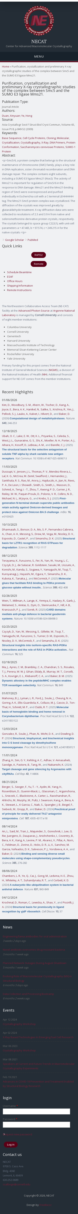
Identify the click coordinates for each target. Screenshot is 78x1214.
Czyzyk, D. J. (9, 565)
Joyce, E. (7, 409)
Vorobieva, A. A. (58, 849)
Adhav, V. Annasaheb (57, 760)
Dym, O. (35, 605)
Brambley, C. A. (34, 667)
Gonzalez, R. (9, 734)
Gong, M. (43, 876)
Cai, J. (33, 876)
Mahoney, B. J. (10, 698)
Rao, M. (25, 480)
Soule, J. (49, 698)
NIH (44, 374)
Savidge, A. (8, 764)
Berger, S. (8, 787)
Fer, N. (39, 560)
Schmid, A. (8, 489)
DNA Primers (57, 142)
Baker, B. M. (57, 676)
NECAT (39, 41)
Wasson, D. (63, 485)
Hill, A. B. (65, 605)
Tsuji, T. (66, 569)
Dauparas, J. (30, 836)
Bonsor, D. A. (28, 529)
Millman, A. (19, 600)
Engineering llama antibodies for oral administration (35, 936)
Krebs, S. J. (45, 498)
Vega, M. (52, 534)
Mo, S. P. (42, 529)
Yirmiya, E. (45, 600)
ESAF (10, 276)
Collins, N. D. (65, 494)
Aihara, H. (8, 445)
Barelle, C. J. (58, 445)
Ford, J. (39, 698)
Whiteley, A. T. (14, 880)
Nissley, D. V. (66, 534)
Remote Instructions (19, 290)
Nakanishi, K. (56, 764)
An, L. (5, 831)
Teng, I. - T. (22, 489)
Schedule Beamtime (19, 272)
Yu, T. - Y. (33, 787)
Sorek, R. (32, 609)
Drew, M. (40, 534)
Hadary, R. (59, 600)
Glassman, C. (50, 791)
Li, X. (50, 845)
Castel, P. (23, 538)
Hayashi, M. (27, 574)
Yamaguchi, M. (52, 569)
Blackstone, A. (28, 796)
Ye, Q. (25, 876)
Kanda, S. (22, 569)
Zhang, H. (8, 760)
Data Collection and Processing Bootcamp (28, 994)
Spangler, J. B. (52, 804)
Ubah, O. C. (8, 436)
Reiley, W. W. (9, 494)
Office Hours (15, 281)
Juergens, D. (14, 836)
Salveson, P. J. (39, 849)
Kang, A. (64, 405)
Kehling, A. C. (34, 760)
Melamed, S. (9, 605)
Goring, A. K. (9, 702)
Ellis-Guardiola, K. (28, 702)
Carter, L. (43, 796)
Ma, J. (5, 667)
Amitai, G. (24, 605)
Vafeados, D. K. (20, 849)
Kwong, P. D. (47, 489)
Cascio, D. (62, 702)
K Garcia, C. (26, 804)
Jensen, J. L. (23, 471)
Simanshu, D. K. (44, 538)
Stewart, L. (11, 804)
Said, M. (14, 831)
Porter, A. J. (68, 440)
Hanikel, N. (32, 409)
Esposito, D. (9, 538)
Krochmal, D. (9, 902)
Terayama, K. (10, 560)
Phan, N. (34, 734)
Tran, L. (24, 831)
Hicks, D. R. (40, 845)
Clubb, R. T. (41, 707)
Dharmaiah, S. (10, 529)
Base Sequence (12, 138)
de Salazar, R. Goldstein (32, 565)
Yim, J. (70, 409)
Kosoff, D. (21, 445)
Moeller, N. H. (52, 440)
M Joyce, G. (25, 498)
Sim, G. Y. (20, 760)
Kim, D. (6, 405)
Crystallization (11, 142)
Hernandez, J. (58, 476)
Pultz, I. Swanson (42, 800)
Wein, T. (7, 600)
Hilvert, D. (46, 414)
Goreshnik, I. (55, 831)
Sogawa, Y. (35, 569)
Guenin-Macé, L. (31, 791)
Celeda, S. (63, 436)
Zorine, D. (27, 845)
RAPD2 (39, 255)
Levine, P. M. (33, 840)
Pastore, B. (23, 764)
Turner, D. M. (45, 636)
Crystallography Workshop (19, 1024)
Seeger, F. (21, 787)
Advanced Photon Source (34, 310)
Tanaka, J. (21, 578)
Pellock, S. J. (9, 414)
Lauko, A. (22, 414)
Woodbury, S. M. (21, 405)
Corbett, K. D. (61, 880)
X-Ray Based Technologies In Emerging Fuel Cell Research (38, 1037)
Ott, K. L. (35, 436)
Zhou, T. (34, 489)
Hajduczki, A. (49, 480)
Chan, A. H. (11, 534)
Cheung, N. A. (63, 698)
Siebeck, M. (9, 809)
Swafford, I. (42, 476)
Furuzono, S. (27, 560)
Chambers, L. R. (11, 876)
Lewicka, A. (38, 902)
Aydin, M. (45, 787)
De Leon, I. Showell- (20, 485)
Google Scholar (14, 240)
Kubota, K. (8, 578)
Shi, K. (39, 440)
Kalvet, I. (34, 414)
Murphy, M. (24, 800)
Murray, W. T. (55, 671)
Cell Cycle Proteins (34, 138)
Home (5, 66)
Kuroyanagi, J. (10, 574)
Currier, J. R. (63, 489)
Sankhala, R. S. (11, 480)
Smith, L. (50, 485)
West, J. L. (7, 440)
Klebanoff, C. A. (34, 676)
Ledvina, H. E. (58, 876)
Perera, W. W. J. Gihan (20, 671)
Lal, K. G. (7, 476)
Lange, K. (32, 600)
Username (10, 1106)
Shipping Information (20, 285)
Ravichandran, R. (60, 796)
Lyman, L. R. (27, 698)
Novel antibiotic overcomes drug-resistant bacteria (34, 949)
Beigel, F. (67, 804)
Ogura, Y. (40, 574)
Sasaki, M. (54, 565)
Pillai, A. (61, 840)
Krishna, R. (59, 409)
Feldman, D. (12, 845)
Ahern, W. (38, 405)
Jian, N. (63, 480)
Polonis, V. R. (48, 494)
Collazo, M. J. (47, 702)
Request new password (17, 1134)
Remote (38, 264)
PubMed (33, 240)
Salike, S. (46, 409)
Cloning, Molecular (58, 138)
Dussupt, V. (9, 471)
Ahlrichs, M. (9, 800)
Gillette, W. (47, 631)
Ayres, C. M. (17, 667)
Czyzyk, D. (8, 631)
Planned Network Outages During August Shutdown (34, 963)
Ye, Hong (26, 115)
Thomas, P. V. (40, 471)
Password (10, 1119)
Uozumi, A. (68, 565)
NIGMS (53, 370)
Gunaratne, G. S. (24, 440)
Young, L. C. (61, 560)
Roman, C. (24, 902)
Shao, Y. (51, 902)
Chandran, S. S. (53, 667)
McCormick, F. (42, 578)
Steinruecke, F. (50, 605)
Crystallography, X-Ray (35, 142)
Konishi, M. (8, 569)
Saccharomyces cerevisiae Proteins (42, 147)
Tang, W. (36, 764)
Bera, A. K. (19, 409)
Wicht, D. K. (47, 734)
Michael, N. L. (10, 498)
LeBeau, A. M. (36, 445)
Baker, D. (64, 414)
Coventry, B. (66, 836)
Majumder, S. (38, 831)
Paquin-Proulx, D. (29, 494)
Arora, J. (36, 480)
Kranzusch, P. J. (11, 609)
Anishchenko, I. (48, 836)
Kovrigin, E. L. (16, 676)
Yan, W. (48, 560)
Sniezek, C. (11, 796)
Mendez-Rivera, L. (60, 471)
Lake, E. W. (23, 436)
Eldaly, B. (40, 671)
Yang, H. (57, 787)
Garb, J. (70, 600)
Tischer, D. (52, 405)
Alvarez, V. (49, 840)
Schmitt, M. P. (20, 707)
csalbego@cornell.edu (16, 1184)
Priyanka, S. (48, 436)
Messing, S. (27, 534)
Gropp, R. (22, 809)
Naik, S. (38, 804)
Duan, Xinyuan (11, 115)
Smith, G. (38, 485)
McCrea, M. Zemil (23, 476)
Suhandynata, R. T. (35, 880)
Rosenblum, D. (11, 791)
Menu (39, 56)
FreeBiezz (45, 1205)
